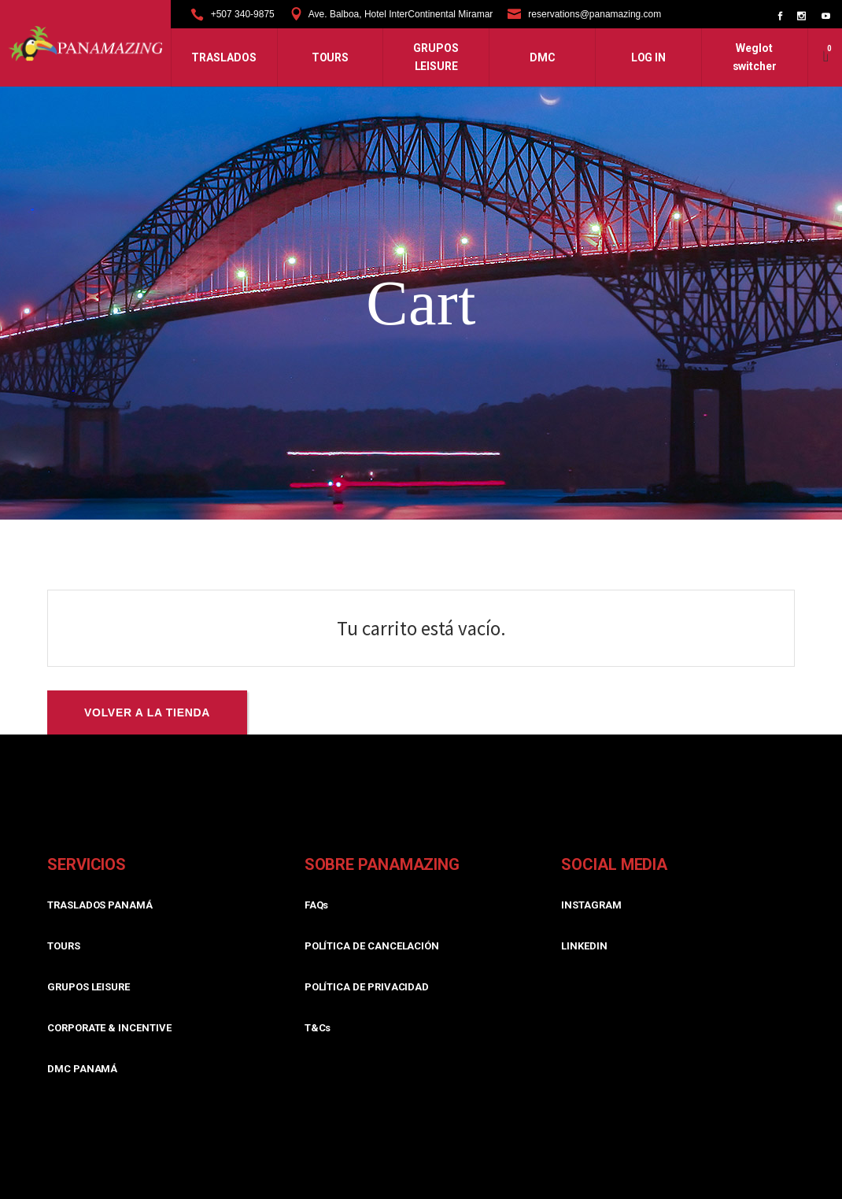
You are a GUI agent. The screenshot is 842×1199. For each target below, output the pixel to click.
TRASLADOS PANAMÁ (100, 905)
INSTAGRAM (591, 905)
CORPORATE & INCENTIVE (109, 1028)
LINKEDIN (584, 946)
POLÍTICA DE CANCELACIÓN (372, 946)
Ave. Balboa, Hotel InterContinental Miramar (400, 14)
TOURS (63, 946)
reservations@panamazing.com (594, 14)
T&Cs (318, 1028)
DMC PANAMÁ (82, 1069)
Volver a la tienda (147, 712)
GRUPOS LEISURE (88, 987)
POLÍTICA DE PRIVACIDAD (367, 987)
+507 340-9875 (243, 14)
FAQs (317, 905)
